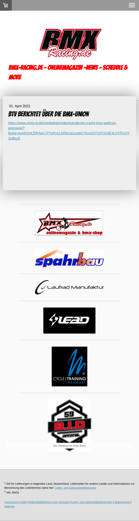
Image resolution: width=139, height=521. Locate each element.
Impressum (11, 502)
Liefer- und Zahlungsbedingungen (75, 487)
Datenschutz (122, 502)
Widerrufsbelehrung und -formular (48, 502)
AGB (23, 502)
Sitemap (9, 506)
